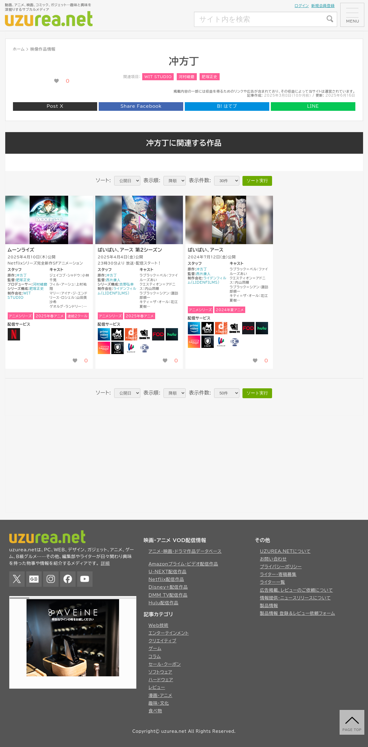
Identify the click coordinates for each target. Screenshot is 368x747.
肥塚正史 (209, 76)
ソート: (103, 180)
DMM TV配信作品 (168, 595)
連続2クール (78, 316)
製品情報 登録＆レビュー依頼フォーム (297, 613)
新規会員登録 (323, 5)
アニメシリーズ (20, 316)
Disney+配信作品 (168, 587)
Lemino (104, 348)
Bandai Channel (145, 348)
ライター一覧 (272, 582)
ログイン (302, 5)
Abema (117, 334)
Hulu (172, 334)
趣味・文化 (159, 703)
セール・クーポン (165, 664)
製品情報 (269, 605)
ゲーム (155, 648)
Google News (34, 579)
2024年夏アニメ (230, 309)
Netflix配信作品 (166, 579)
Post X (55, 106)
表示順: (152, 180)
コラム (155, 656)
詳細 (105, 563)
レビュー (157, 687)
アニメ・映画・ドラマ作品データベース (185, 551)
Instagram (51, 579)
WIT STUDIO (158, 76)
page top (352, 729)
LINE (313, 106)
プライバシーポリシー (281, 567)
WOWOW (131, 348)
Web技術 (159, 625)
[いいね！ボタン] (56, 81)
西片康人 (113, 280)
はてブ (227, 106)
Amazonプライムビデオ (104, 334)
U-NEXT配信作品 (168, 572)
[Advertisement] (148, 19)
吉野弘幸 (127, 284)
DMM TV (145, 334)
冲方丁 (21, 275)
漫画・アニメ (160, 695)
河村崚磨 (187, 76)
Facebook (68, 579)
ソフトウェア (160, 672)
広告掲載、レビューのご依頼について (296, 590)
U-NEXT (117, 348)
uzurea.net (173, 731)
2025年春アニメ (49, 316)
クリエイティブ (162, 641)
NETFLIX (14, 334)
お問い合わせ (273, 559)
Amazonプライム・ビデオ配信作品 (183, 564)
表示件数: (200, 180)
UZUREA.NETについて (285, 551)
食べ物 (155, 711)
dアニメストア (131, 334)
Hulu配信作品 (164, 603)
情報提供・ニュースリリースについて (295, 598)
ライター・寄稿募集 (278, 574)
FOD (158, 334)
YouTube (85, 579)
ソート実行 (257, 180)
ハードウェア (161, 680)
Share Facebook (141, 106)
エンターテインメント (169, 633)
